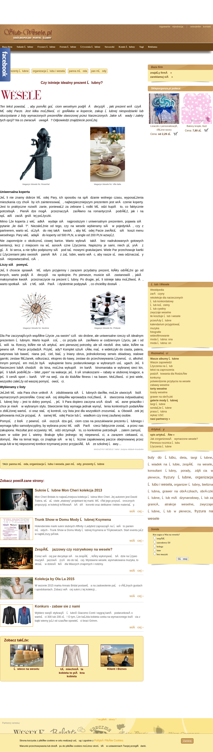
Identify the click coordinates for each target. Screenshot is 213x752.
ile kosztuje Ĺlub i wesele (165, 316)
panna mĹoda (78, 71)
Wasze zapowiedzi (161, 362)
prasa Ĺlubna (158, 411)
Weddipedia (157, 289)
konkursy (155, 377)
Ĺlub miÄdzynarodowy (180, 498)
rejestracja (177, 26)
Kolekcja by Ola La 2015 (54, 579)
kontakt (207, 26)
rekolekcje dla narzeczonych (166, 297)
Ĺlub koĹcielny (160, 305)
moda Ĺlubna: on (160, 343)
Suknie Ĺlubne (25, 46)
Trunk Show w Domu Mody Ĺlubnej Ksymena (73, 519)
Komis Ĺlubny (127, 46)
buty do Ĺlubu (162, 457)
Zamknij (187, 741)
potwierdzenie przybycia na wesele (170, 381)
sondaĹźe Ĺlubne (160, 407)
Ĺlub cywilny (158, 308)
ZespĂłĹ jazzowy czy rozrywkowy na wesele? (73, 549)
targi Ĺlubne (157, 404)
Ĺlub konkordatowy (161, 301)
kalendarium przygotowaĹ (166, 324)
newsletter (195, 26)
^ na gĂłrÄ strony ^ (106, 719)
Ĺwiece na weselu (26, 669)
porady (185, 470)
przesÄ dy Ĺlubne (160, 320)
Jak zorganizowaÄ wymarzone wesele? (174, 438)
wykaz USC (157, 415)
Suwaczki (109, 46)
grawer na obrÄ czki (161, 396)
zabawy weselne (159, 385)
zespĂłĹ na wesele (197, 464)
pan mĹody (98, 71)
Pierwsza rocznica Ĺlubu (165, 442)
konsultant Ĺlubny (162, 470)
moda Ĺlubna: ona (161, 339)
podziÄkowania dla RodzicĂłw (168, 373)
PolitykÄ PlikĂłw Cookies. (109, 740)
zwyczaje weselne (160, 312)
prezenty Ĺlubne (18, 71)
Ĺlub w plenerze (177, 511)
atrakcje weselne (179, 504)
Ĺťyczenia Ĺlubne (90, 46)
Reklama (152, 46)
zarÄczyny (157, 293)
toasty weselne (158, 392)
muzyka (154, 328)
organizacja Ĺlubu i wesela (49, 71)
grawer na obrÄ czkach (179, 491)
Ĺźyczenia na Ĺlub (161, 366)
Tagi (141, 46)
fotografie (155, 332)
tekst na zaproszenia (162, 369)
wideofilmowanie (159, 335)
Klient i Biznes (117, 669)
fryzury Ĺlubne (177, 477)
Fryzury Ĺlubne (46, 46)
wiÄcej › (136, 511)
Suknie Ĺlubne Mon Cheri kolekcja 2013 (68, 490)
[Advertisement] (81, 12)
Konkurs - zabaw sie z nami (57, 606)
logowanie (165, 26)
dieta (183, 457)
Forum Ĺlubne (68, 46)
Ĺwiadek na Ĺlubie (164, 464)
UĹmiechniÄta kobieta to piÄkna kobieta (72, 672)
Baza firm (7, 46)
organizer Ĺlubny (187, 484)
